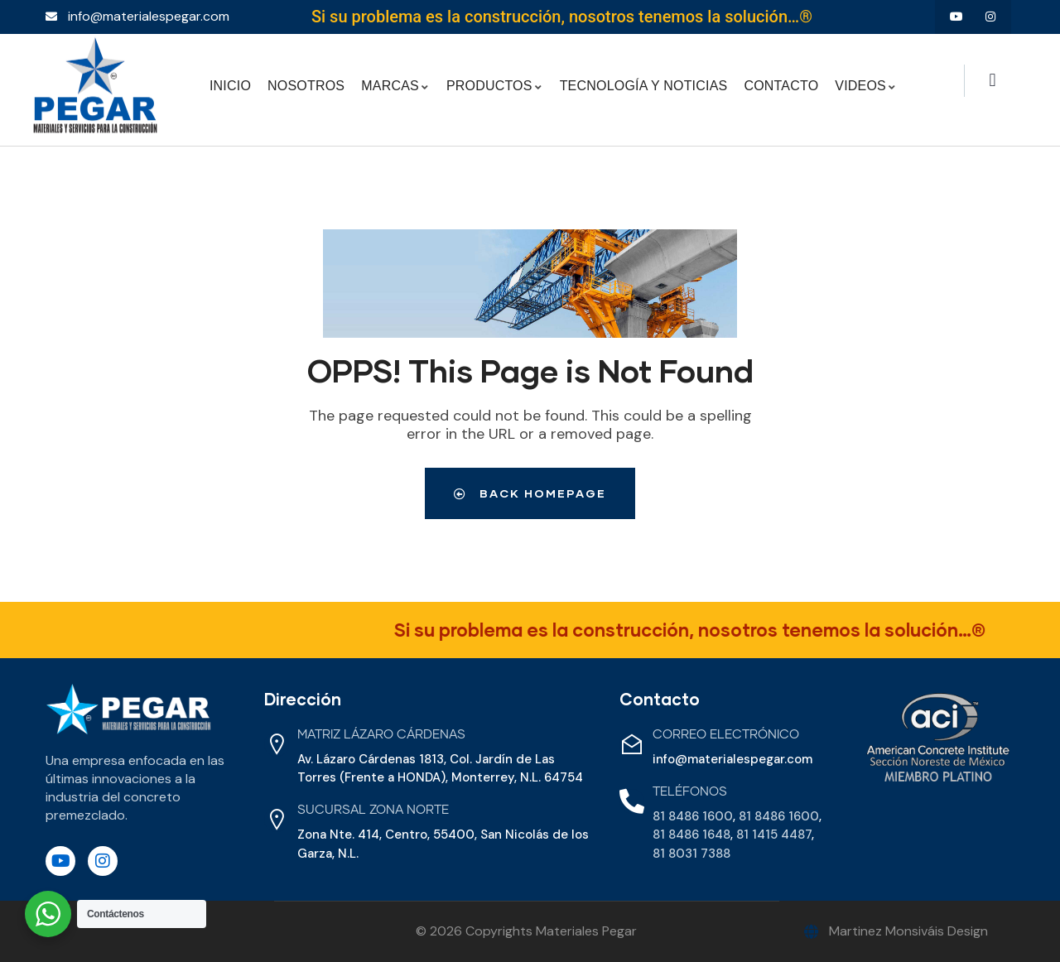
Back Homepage (530, 493)
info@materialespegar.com (732, 759)
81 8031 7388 (691, 853)
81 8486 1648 (691, 834)
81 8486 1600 (693, 816)
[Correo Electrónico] (631, 744)
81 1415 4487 (774, 834)
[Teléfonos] (631, 801)
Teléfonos (690, 792)
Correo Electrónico (726, 735)
